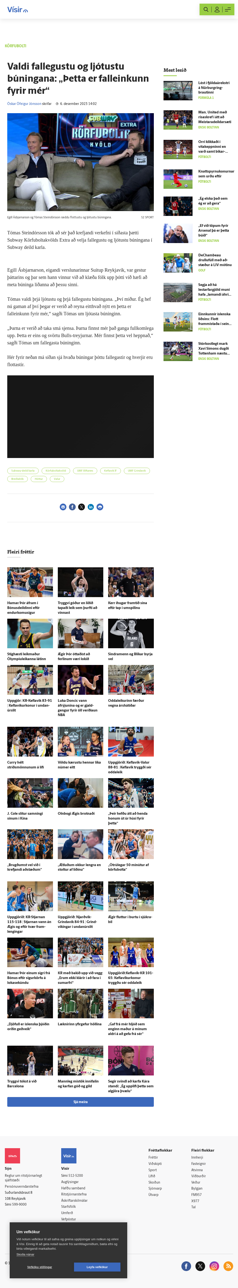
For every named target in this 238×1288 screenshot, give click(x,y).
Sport (153, 1170)
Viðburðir (198, 1176)
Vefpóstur (68, 1219)
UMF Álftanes (85, 471)
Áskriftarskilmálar (74, 1201)
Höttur (39, 479)
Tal (193, 1207)
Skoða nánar (25, 1254)
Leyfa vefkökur (97, 1267)
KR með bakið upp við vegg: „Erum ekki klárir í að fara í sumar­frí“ (80, 978)
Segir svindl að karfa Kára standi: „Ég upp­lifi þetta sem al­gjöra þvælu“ (131, 1086)
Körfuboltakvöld (56, 471)
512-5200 (75, 1176)
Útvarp (153, 1195)
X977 (195, 1201)
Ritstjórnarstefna (74, 1194)
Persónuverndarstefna (21, 1187)
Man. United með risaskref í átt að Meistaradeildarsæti (214, 117)
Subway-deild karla (23, 471)
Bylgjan (196, 1189)
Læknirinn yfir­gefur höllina (80, 1024)
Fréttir (153, 1158)
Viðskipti (155, 1164)
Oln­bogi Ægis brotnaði (76, 814)
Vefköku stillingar (39, 1267)
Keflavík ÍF (110, 471)
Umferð (67, 1213)
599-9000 (19, 1205)
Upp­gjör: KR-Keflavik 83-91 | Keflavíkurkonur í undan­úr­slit (29, 705)
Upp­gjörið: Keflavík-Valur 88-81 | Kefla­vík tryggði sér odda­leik (129, 767)
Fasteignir (198, 1164)
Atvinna (197, 1170)
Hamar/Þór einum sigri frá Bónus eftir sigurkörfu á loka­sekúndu (28, 978)
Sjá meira (81, 1102)
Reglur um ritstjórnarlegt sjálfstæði (23, 1178)
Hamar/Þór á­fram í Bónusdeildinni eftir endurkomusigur (23, 608)
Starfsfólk (68, 1207)
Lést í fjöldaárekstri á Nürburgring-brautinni (214, 88)
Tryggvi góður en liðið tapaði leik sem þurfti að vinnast (77, 608)
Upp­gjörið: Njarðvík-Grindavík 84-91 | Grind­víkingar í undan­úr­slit (77, 922)
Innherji (197, 1158)
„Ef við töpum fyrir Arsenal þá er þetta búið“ (213, 230)
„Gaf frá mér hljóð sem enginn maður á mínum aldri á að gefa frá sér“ (127, 1029)
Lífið (152, 1176)
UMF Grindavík (137, 471)
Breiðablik (17, 479)
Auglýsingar (70, 1182)
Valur (57, 479)
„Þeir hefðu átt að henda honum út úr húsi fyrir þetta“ (128, 818)
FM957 (196, 1195)
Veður (195, 1183)
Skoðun (154, 1183)
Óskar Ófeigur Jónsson (24, 104)
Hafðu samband (73, 1188)
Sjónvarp (155, 1189)
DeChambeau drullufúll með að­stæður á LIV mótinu (215, 260)
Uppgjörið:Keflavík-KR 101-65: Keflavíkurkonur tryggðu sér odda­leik (130, 978)
